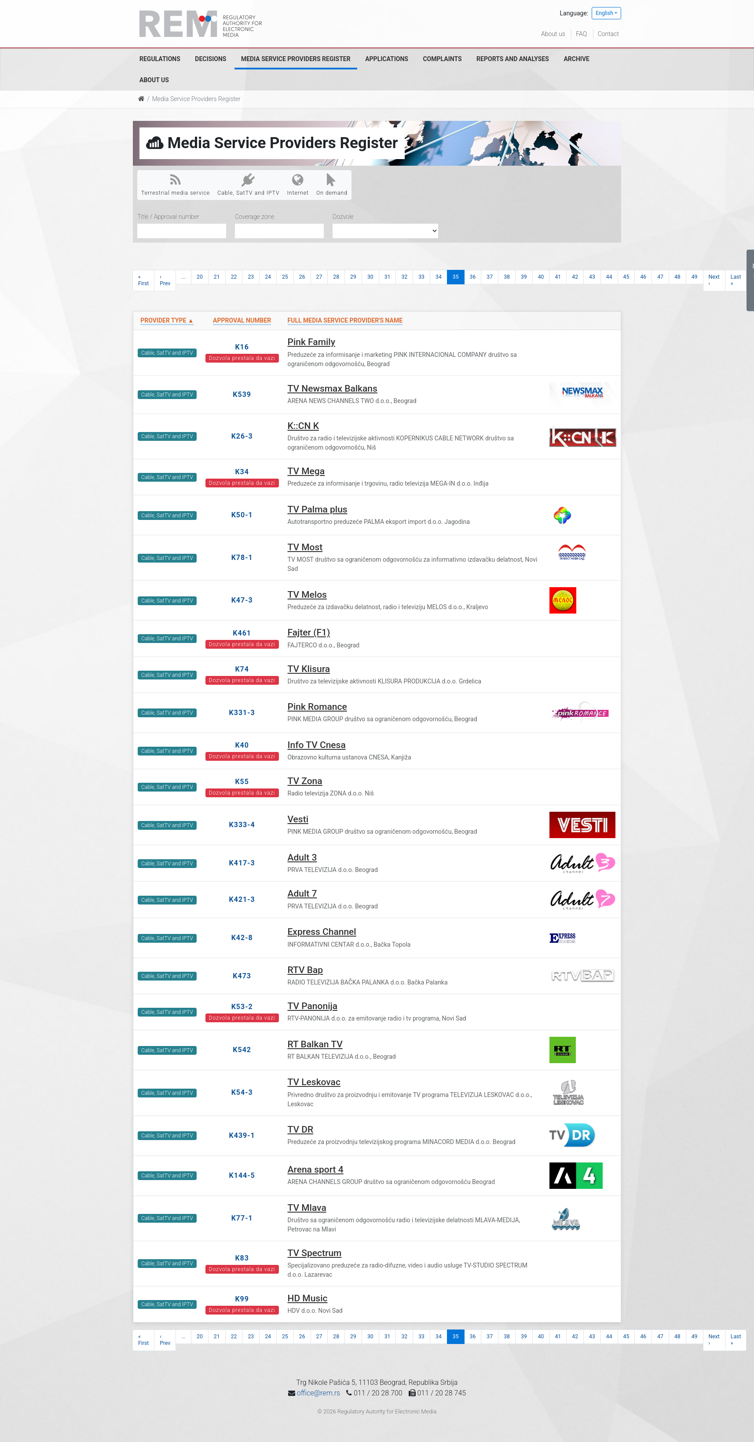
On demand (332, 184)
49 (695, 277)
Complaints (442, 58)
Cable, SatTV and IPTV (248, 184)
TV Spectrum (315, 1253)
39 (524, 277)
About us (553, 33)
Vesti (298, 819)
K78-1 (242, 557)
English (604, 13)
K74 (242, 669)
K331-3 (242, 712)
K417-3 (242, 863)
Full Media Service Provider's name (345, 320)
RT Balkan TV (315, 1044)
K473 (242, 976)
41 (558, 277)
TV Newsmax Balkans (332, 388)
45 (626, 277)
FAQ (581, 33)
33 (421, 277)
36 (473, 277)
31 (387, 277)
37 (490, 277)
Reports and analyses (512, 58)
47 (660, 277)
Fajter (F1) (309, 632)
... (183, 277)
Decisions (210, 58)
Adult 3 (302, 857)
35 (456, 277)
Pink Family (311, 342)
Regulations (159, 58)
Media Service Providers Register (296, 58)
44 (609, 277)
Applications (386, 58)
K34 (242, 472)
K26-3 (242, 436)
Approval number (242, 320)
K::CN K (303, 426)
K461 (242, 633)
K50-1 (242, 515)
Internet (298, 184)
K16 (242, 347)
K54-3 (242, 1092)
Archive (576, 58)
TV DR (301, 1129)
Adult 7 (302, 893)
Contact (608, 33)
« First (143, 280)
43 (592, 277)
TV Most (305, 547)
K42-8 (242, 937)
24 (268, 277)
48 (677, 277)
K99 (242, 1299)
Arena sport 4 (316, 1169)
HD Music (308, 1298)
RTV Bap (305, 970)
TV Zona (305, 781)
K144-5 (242, 1175)
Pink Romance (317, 706)
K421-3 (242, 899)
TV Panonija (313, 1006)
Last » (736, 280)
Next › (714, 280)
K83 (242, 1258)
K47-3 (242, 600)
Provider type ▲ (167, 320)
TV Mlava (307, 1207)
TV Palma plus (318, 509)
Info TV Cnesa (317, 745)
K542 (242, 1050)
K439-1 (242, 1135)
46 (643, 277)
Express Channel (322, 931)
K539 (242, 394)
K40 (242, 745)
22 (234, 277)
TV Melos (307, 594)
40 (541, 277)
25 (285, 277)
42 (575, 277)
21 (217, 277)
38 (507, 277)
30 (370, 277)
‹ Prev (165, 280)
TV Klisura (309, 669)
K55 (242, 781)
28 (336, 277)
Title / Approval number (168, 216)
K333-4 (242, 825)
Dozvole (343, 216)
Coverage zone (254, 216)
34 (439, 277)
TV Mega (306, 471)
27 (319, 277)
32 (404, 277)
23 (251, 277)
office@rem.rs (318, 1393)
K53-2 (242, 1006)
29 (353, 277)
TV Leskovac (314, 1082)
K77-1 (242, 1218)
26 (302, 277)
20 (200, 277)
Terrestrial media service (175, 184)
